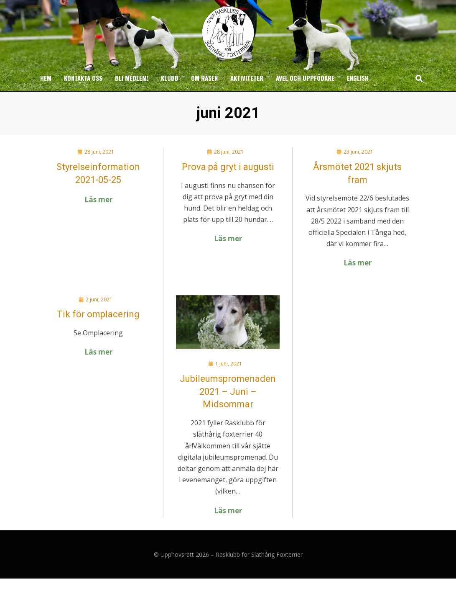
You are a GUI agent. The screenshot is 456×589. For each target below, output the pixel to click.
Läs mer (98, 210)
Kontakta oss (83, 88)
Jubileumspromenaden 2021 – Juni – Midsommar (228, 401)
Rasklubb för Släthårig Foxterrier (259, 565)
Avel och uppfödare (305, 88)
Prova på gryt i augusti (228, 177)
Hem (45, 88)
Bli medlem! (131, 88)
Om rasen (204, 88)
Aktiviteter (246, 88)
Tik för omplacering (98, 324)
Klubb (169, 88)
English (358, 88)
